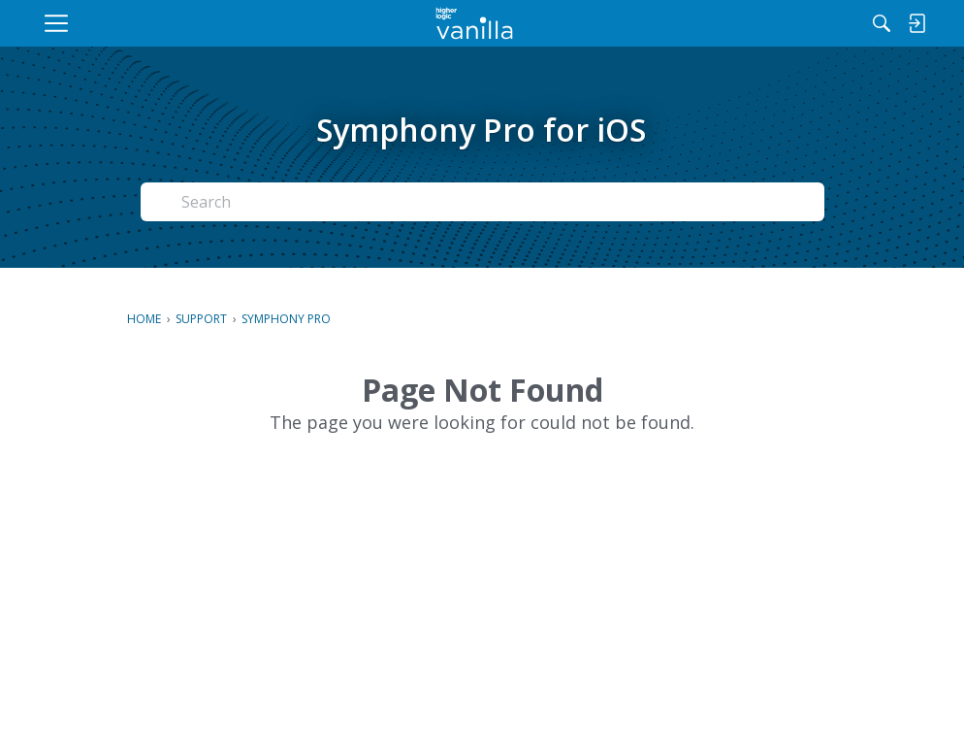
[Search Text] (429, 202)
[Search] (728, 23)
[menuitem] (190, 23)
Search (771, 202)
